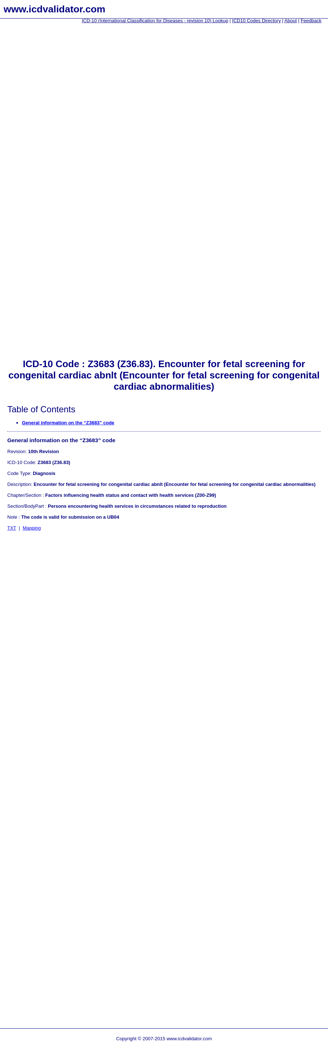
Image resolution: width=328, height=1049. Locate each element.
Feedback (311, 20)
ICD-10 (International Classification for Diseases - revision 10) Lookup (155, 20)
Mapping (32, 528)
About (290, 20)
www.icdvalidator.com (54, 9)
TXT (11, 528)
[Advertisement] (29, 139)
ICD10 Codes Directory (256, 20)
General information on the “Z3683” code (68, 422)
